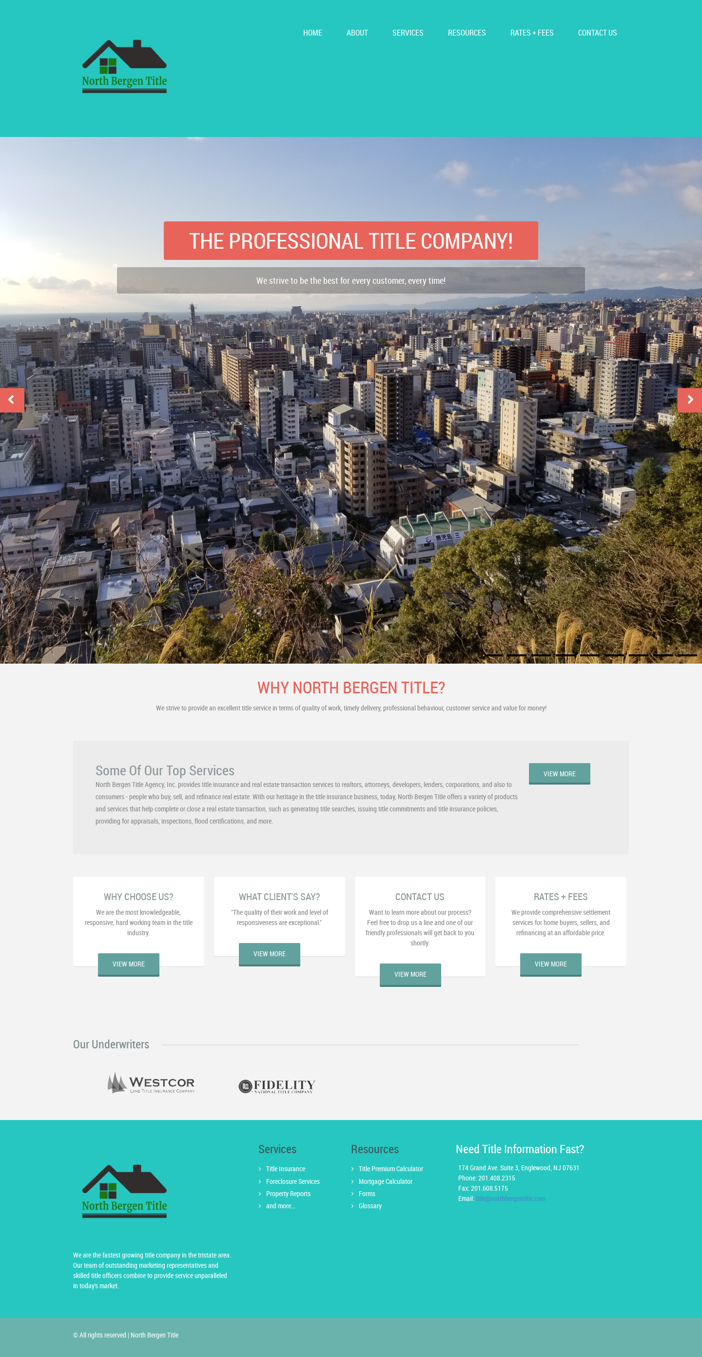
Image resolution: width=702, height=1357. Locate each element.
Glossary (370, 1205)
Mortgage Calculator (385, 1181)
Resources (467, 32)
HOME (312, 32)
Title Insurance (285, 1168)
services (408, 32)
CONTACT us (597, 32)
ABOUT (357, 32)
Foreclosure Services (293, 1181)
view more (560, 773)
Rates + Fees (532, 32)
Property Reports (288, 1193)
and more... (280, 1205)
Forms (367, 1193)
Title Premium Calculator (391, 1168)
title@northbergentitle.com (511, 1198)
